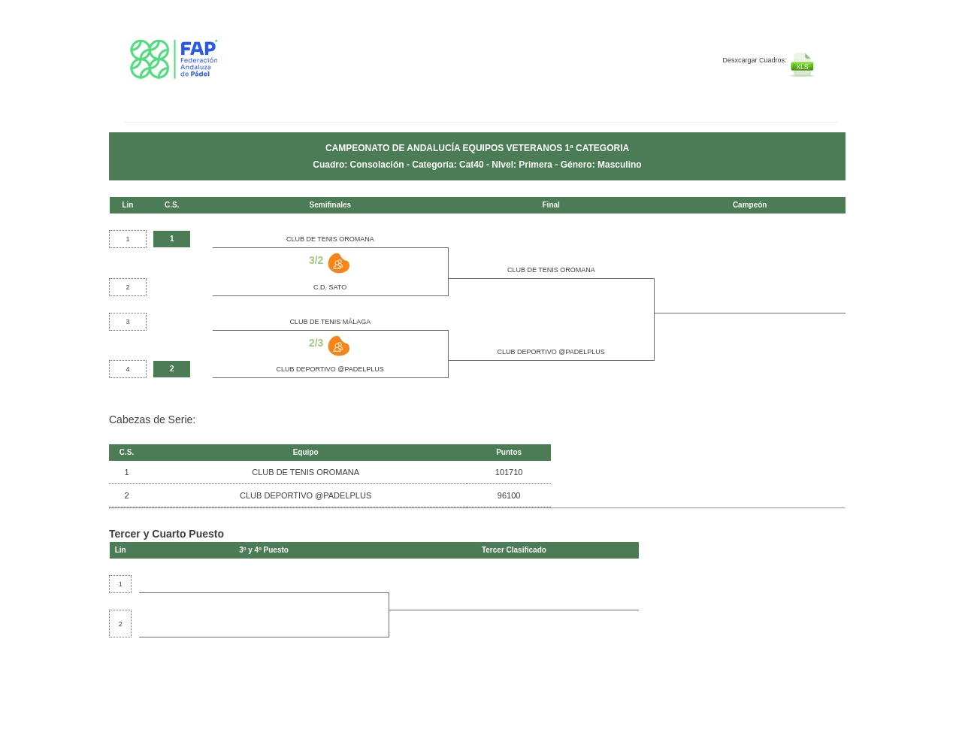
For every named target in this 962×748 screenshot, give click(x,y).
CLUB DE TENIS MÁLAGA (330, 322)
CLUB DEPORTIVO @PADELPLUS (551, 352)
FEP (215, 68)
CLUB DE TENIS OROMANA (330, 239)
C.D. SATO (329, 287)
